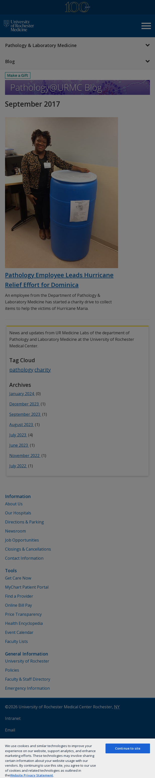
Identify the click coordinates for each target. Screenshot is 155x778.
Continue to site (127, 748)
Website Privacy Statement (31, 775)
